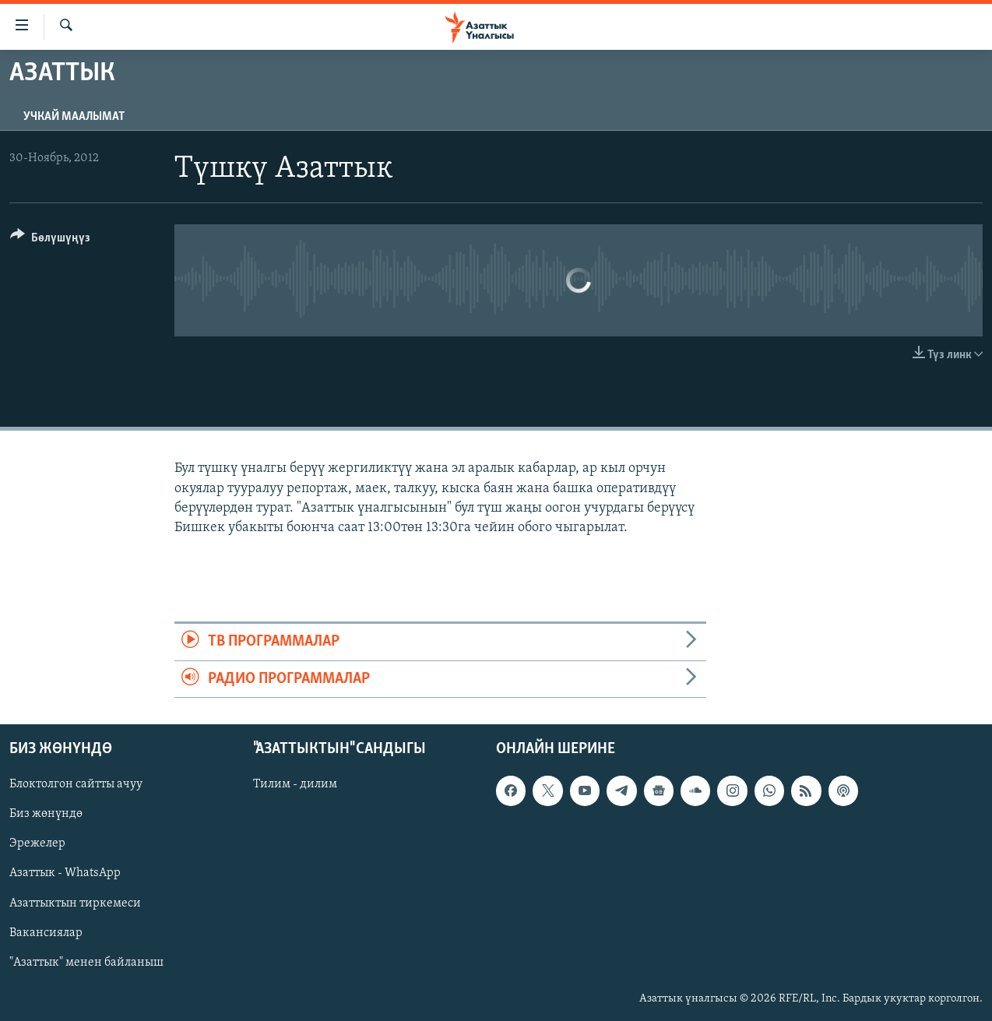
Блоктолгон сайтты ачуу (75, 784)
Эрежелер (37, 843)
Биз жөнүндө (46, 814)
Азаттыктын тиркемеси (75, 902)
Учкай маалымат (74, 117)
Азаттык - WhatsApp (65, 873)
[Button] (50, 240)
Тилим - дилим (295, 784)
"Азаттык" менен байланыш (86, 962)
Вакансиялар (46, 932)
